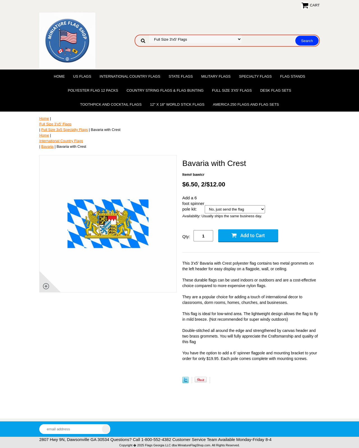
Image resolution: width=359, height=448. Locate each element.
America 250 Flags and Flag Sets (246, 104)
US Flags (82, 76)
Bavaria (47, 146)
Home (59, 76)
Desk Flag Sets (275, 90)
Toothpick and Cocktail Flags (110, 104)
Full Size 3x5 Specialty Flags (64, 130)
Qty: (186, 236)
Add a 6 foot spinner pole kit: (193, 203)
